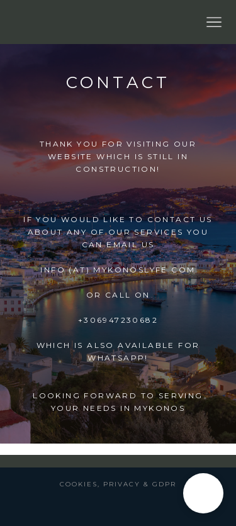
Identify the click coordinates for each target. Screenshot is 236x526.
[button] (203, 493)
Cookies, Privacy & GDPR (118, 484)
